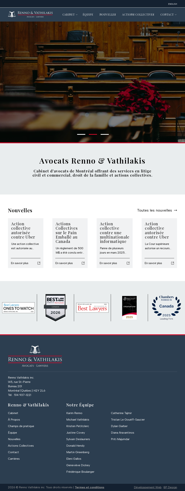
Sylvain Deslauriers (78, 439)
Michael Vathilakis (77, 419)
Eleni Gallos (73, 458)
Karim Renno (74, 413)
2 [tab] (90, 136)
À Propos (14, 419)
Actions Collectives (138, 14)
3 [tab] (102, 136)
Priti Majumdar (120, 439)
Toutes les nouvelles (154, 210)
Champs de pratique (21, 426)
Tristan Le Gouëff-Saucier (128, 419)
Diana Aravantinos (122, 432)
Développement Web (148, 487)
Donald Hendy (75, 445)
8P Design (170, 487)
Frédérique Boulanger (80, 471)
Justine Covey (75, 432)
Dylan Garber (119, 426)
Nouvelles (108, 14)
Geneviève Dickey (78, 465)
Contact (167, 14)
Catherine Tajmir (121, 413)
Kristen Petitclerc (77, 426)
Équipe (88, 14)
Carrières (14, 458)
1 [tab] (79, 136)
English (172, 4)
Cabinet (69, 14)
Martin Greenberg (77, 452)
